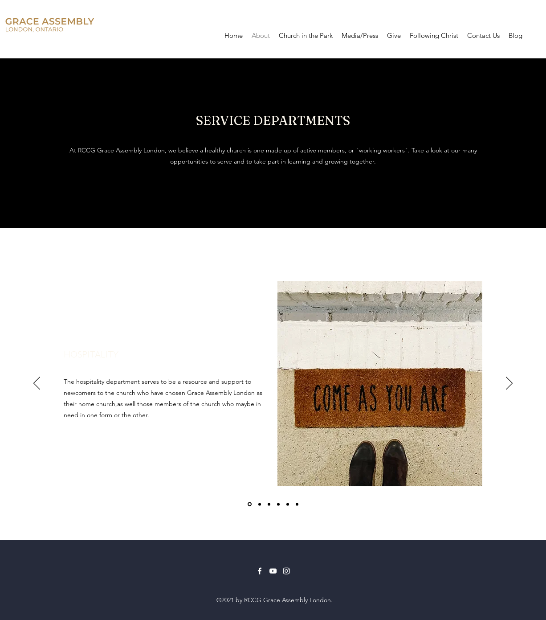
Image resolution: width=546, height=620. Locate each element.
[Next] (509, 384)
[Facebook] (259, 571)
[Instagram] (286, 571)
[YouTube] (273, 571)
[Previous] (36, 384)
